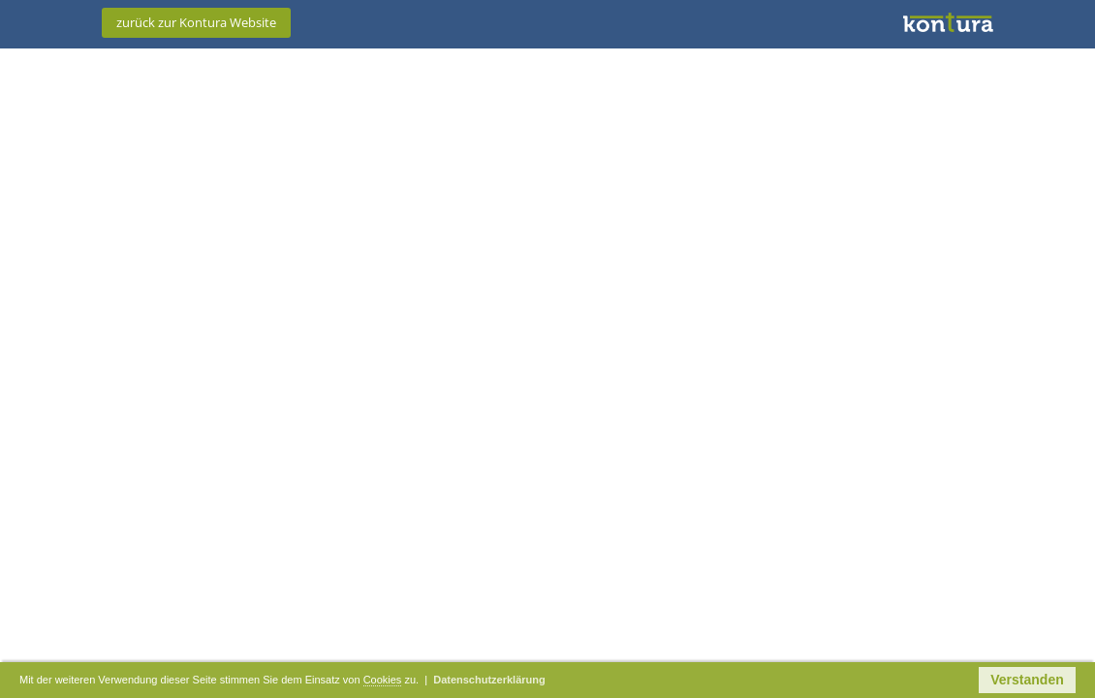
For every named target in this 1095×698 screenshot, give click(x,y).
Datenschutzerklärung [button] (618, 681)
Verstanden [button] (1026, 681)
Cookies (481, 681)
